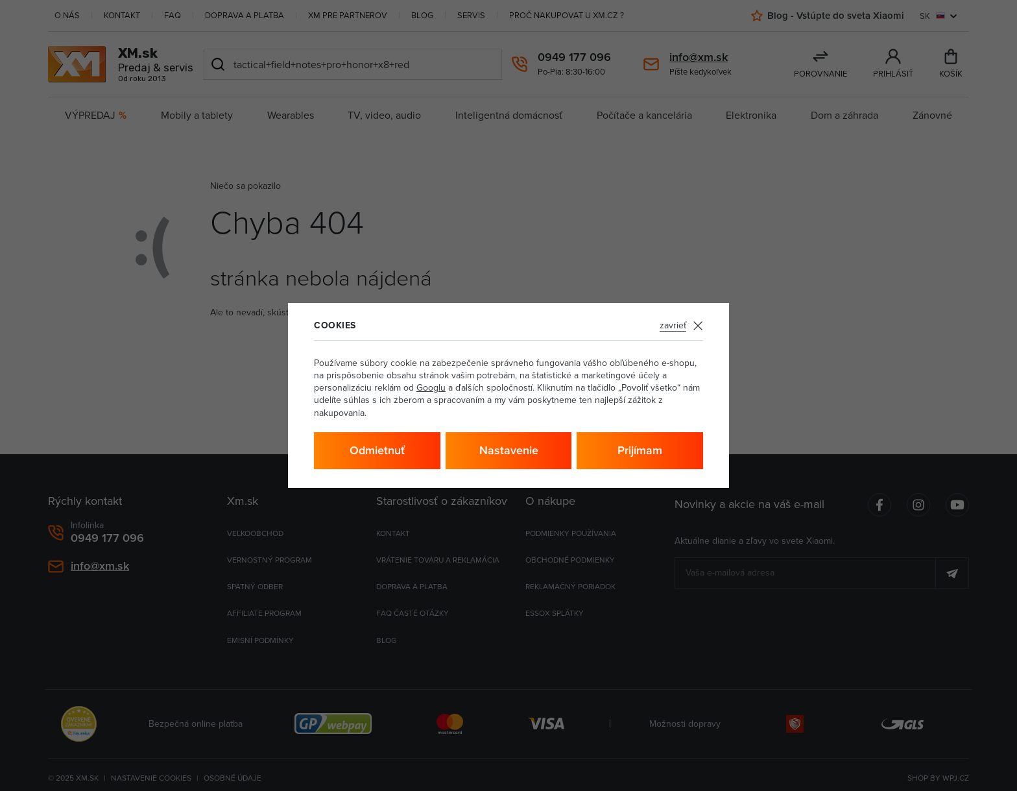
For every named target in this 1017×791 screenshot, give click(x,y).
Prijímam (639, 450)
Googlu (431, 387)
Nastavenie (508, 450)
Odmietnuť (377, 450)
